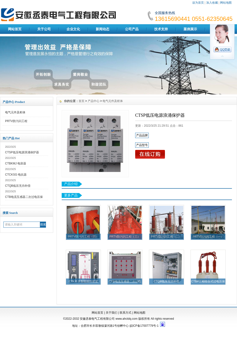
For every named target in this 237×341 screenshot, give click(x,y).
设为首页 (198, 2)
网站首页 (15, 29)
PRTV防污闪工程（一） (208, 236)
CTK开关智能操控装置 (83, 281)
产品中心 (93, 101)
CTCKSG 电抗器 (16, 174)
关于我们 (111, 312)
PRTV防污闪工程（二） (166, 236)
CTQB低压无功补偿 (17, 185)
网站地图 (226, 2)
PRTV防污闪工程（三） (125, 236)
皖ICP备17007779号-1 (144, 325)
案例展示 (190, 29)
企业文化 (73, 29)
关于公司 (44, 29)
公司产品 (132, 29)
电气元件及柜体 (15, 112)
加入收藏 (212, 2)
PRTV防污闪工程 (16, 121)
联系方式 (125, 312)
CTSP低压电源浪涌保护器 (22, 152)
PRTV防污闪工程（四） (83, 236)
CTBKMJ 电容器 (15, 163)
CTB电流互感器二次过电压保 (24, 197)
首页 (81, 101)
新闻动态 (102, 29)
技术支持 (161, 29)
